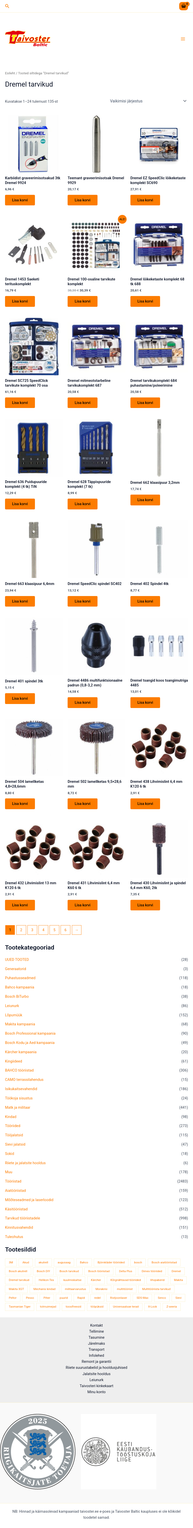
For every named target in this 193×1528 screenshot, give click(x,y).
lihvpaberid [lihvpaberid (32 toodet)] (157, 1280)
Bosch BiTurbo (17, 996)
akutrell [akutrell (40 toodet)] (43, 1262)
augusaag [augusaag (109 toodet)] (64, 1262)
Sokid (9, 1153)
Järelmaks (96, 1343)
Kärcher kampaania (21, 1052)
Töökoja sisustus (19, 1098)
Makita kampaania (20, 1024)
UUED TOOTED (17, 959)
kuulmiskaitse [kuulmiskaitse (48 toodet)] (72, 1280)
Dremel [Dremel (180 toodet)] (176, 1271)
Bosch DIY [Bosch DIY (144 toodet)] (43, 1271)
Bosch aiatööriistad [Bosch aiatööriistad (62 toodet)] (164, 1262)
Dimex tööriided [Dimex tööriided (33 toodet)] (152, 1271)
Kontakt (96, 1325)
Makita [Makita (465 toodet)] (178, 1280)
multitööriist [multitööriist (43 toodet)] (125, 1289)
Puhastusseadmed (20, 978)
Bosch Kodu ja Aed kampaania (30, 1042)
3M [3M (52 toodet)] (11, 1262)
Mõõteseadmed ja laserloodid (29, 1200)
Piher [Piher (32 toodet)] (46, 1298)
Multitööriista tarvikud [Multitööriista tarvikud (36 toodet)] (156, 1289)
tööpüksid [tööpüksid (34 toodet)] (97, 1307)
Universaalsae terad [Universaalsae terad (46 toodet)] (126, 1307)
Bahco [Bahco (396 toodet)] (84, 1262)
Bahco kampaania (19, 987)
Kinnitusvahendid (19, 1227)
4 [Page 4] (43, 930)
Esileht (10, 73)
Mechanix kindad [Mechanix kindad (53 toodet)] (44, 1289)
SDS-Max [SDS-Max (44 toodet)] (142, 1298)
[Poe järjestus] (148, 101)
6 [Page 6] (66, 930)
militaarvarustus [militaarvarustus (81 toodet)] (75, 1289)
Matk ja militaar (17, 1107)
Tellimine (96, 1331)
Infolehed (96, 1355)
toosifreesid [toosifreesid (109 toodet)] (73, 1307)
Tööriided (12, 1126)
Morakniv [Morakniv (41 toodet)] (101, 1289)
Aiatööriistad (15, 1190)
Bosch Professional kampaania (30, 1033)
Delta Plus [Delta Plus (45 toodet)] (125, 1271)
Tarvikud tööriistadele (22, 1218)
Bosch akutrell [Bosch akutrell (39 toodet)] (18, 1271)
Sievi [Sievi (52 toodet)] (178, 1298)
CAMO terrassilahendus (24, 1080)
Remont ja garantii (96, 1361)
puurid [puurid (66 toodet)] (64, 1298)
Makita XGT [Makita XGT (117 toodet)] (16, 1289)
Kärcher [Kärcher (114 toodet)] (96, 1280)
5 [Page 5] (55, 930)
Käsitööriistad (16, 1209)
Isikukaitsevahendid (21, 1089)
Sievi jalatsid (15, 1144)
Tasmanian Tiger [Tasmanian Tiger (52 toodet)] (19, 1307)
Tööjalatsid (14, 1135)
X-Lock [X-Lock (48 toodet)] (152, 1307)
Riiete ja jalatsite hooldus (25, 1163)
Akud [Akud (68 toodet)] (25, 1262)
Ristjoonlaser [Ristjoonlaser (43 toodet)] (118, 1298)
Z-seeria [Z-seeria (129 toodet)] (171, 1307)
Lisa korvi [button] (20, 200)
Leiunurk (12, 1006)
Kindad (10, 1116)
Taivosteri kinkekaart (96, 1386)
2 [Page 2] (21, 930)
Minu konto (96, 1392)
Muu (8, 1172)
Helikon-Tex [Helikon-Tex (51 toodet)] (46, 1280)
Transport (97, 1349)
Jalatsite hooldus (96, 1374)
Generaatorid (15, 969)
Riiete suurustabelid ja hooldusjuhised (96, 1367)
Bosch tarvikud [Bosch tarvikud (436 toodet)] (69, 1271)
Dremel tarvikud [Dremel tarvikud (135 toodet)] (19, 1280)
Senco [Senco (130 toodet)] (162, 1298)
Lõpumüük (13, 1015)
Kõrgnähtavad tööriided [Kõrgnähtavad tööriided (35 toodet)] (126, 1280)
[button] (7, 6)
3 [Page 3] (32, 930)
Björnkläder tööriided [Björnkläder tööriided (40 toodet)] (111, 1262)
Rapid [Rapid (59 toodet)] (81, 1298)
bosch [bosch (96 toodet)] (138, 1262)
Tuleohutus (14, 1237)
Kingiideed (13, 1061)
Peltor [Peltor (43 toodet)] (13, 1298)
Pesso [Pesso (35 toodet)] (30, 1298)
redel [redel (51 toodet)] (97, 1298)
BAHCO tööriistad (19, 1070)
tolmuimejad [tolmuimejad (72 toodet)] (48, 1307)
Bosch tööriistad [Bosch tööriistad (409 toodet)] (99, 1271)
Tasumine (96, 1337)
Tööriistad (13, 1181)
